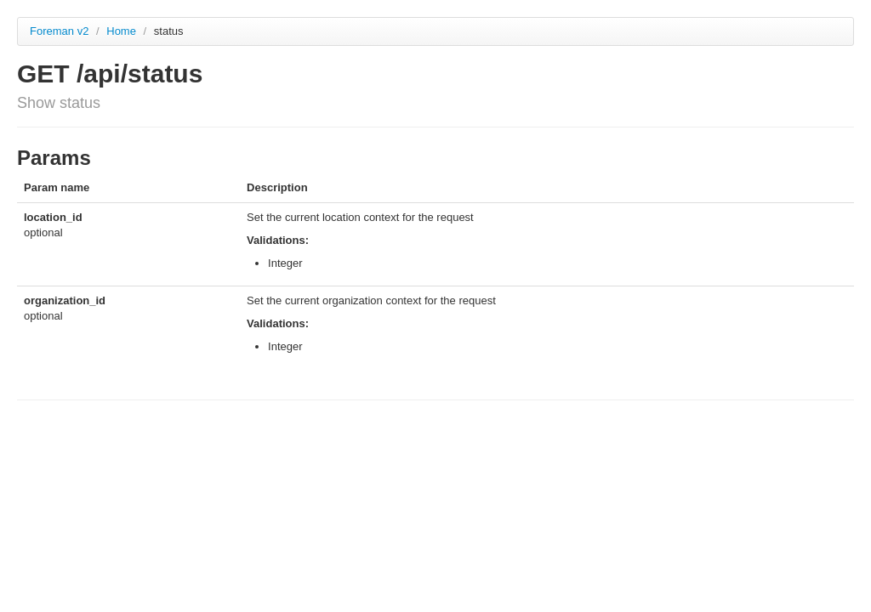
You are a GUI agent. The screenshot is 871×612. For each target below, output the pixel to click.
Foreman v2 (59, 31)
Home (122, 31)
